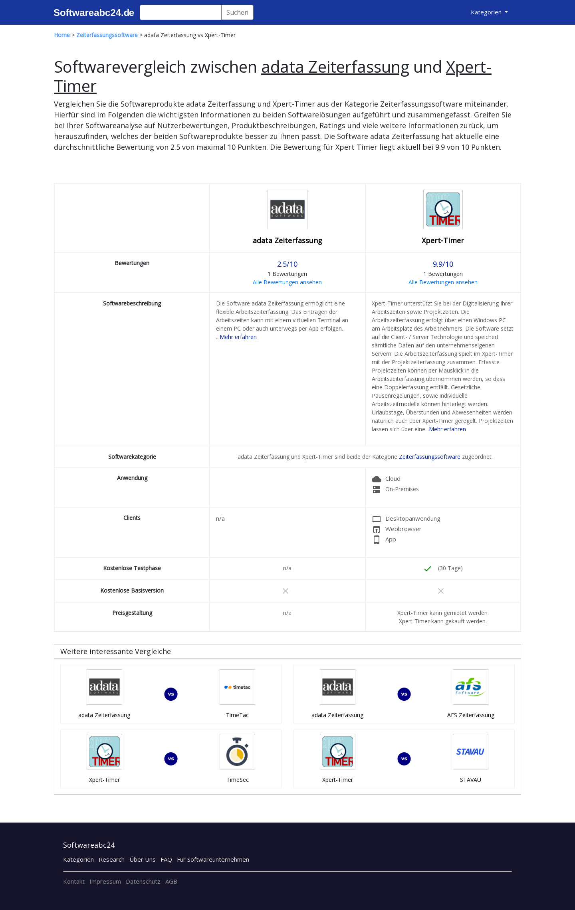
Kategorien (78, 859)
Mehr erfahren (238, 337)
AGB (171, 881)
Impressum (105, 881)
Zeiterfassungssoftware (429, 456)
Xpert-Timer (443, 240)
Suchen (237, 12)
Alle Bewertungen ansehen (287, 282)
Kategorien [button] (487, 12)
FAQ (166, 859)
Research (112, 859)
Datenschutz (143, 881)
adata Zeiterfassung (287, 240)
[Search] (181, 12)
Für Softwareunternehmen (213, 859)
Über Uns (142, 859)
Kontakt (74, 881)
